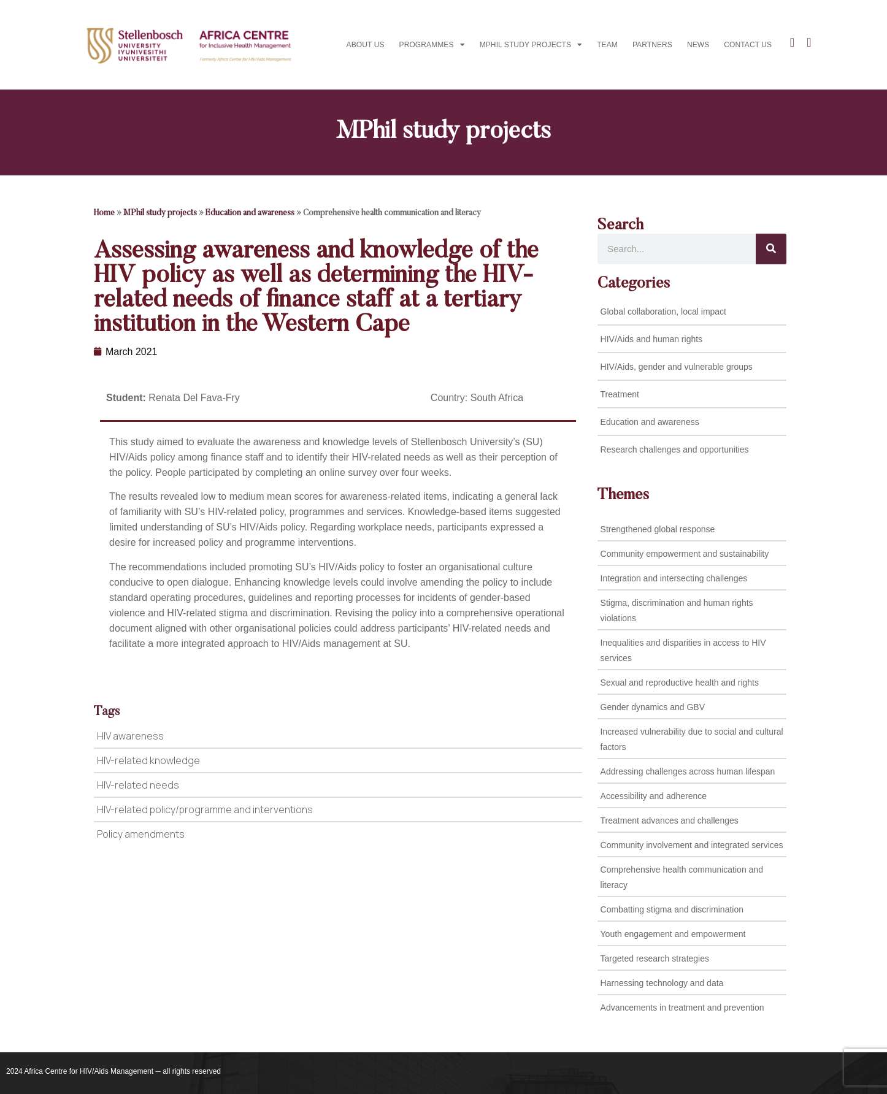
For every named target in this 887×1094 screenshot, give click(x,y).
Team (607, 44)
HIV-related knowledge (148, 760)
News (698, 44)
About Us (366, 44)
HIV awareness (130, 736)
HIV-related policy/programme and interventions (205, 809)
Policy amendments (141, 834)
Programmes (432, 45)
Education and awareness (249, 213)
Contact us (748, 44)
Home (104, 213)
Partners (652, 44)
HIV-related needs (138, 785)
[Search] (771, 249)
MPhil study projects (531, 45)
